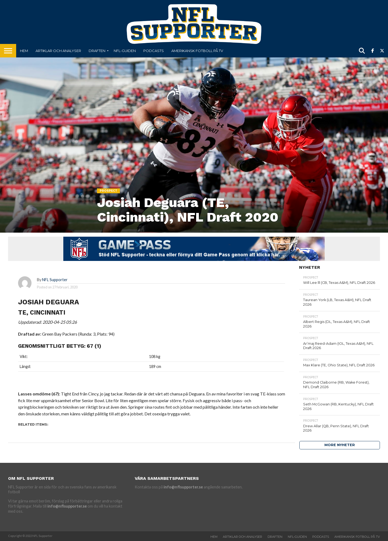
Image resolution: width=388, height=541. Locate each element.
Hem (24, 51)
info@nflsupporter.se (67, 506)
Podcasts (153, 51)
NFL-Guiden (125, 51)
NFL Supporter (55, 279)
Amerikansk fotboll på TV (197, 51)
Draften (97, 51)
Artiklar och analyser (58, 51)
